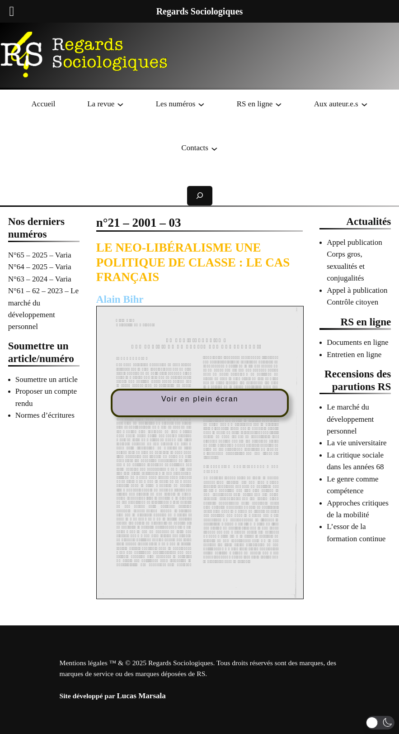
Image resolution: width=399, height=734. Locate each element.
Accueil (44, 104)
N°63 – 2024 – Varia (39, 279)
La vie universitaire (357, 442)
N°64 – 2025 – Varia (39, 266)
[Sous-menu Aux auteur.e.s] (364, 104)
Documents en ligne (357, 342)
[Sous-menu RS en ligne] (278, 104)
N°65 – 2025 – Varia (39, 255)
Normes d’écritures (45, 415)
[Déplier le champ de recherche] (199, 195)
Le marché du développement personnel (350, 419)
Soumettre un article (46, 379)
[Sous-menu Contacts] (214, 148)
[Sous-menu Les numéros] (201, 104)
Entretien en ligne (354, 354)
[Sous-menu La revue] (120, 104)
